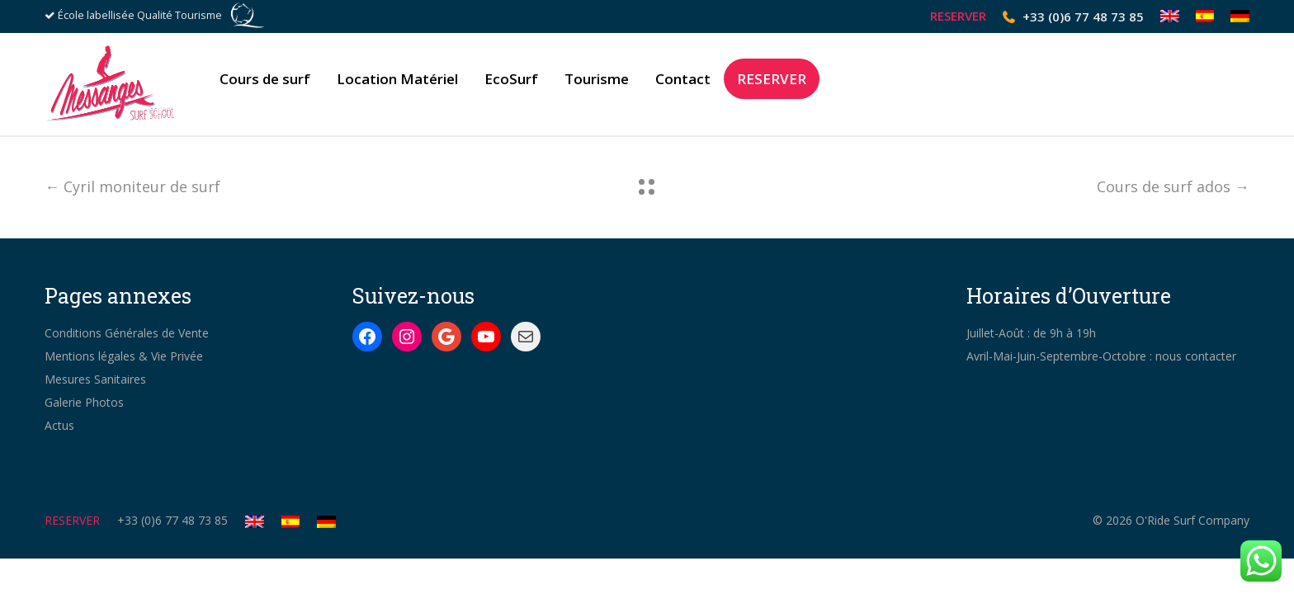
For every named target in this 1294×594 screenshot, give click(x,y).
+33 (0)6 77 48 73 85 (1083, 16)
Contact (683, 85)
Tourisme (596, 85)
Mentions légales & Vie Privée (124, 356)
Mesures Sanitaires (95, 379)
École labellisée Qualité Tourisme (140, 15)
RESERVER (958, 16)
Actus (59, 425)
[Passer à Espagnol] (1205, 16)
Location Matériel (397, 85)
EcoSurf (511, 85)
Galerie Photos (84, 402)
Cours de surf (265, 85)
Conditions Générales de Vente (127, 333)
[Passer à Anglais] (1170, 16)
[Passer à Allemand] (1235, 16)
